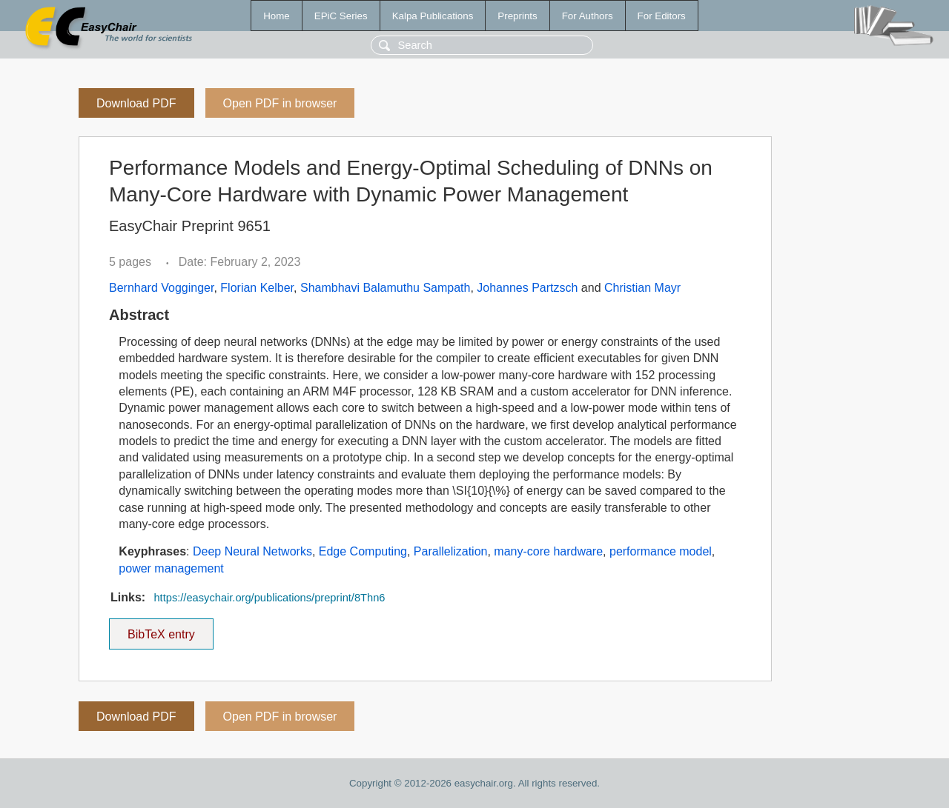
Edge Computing (363, 551)
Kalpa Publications (433, 15)
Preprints (517, 15)
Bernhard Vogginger (161, 287)
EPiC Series (341, 15)
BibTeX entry (161, 629)
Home (276, 15)
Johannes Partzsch (527, 287)
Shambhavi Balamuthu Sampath (385, 287)
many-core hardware (548, 551)
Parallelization (451, 551)
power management (171, 568)
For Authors (587, 15)
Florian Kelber (257, 287)
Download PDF (136, 103)
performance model (660, 551)
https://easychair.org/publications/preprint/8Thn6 (269, 598)
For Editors (662, 15)
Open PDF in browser (280, 103)
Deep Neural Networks (252, 551)
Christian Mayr (642, 287)
